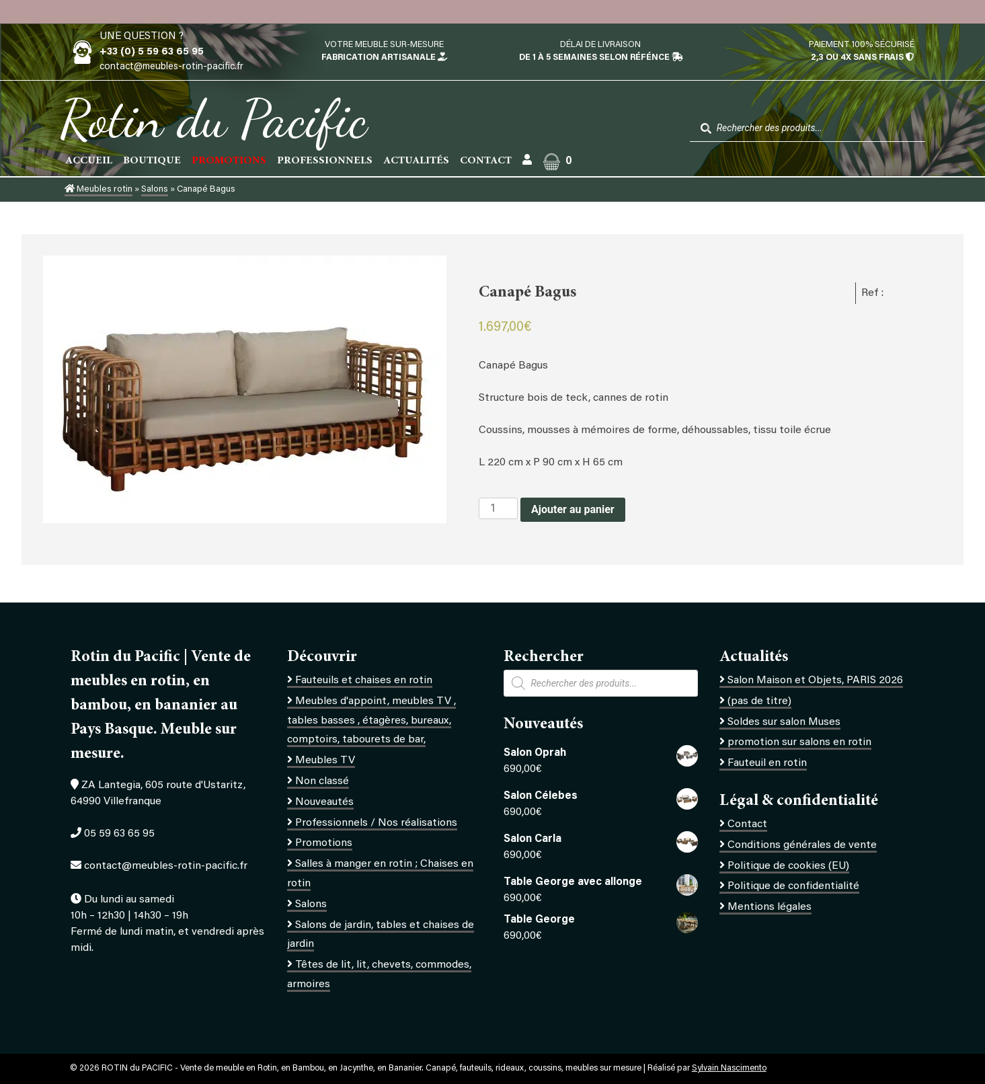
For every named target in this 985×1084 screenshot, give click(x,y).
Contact (486, 160)
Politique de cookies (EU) (788, 866)
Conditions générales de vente (802, 845)
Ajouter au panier (573, 509)
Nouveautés (324, 802)
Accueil (88, 160)
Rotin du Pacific (213, 118)
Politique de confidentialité (793, 886)
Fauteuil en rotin (767, 763)
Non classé (322, 781)
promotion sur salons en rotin (799, 742)
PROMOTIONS (229, 160)
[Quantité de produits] (498, 508)
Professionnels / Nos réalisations (376, 823)
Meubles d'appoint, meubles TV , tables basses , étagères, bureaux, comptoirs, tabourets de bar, (371, 721)
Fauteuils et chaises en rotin (363, 680)
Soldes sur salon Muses (783, 722)
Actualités (416, 160)
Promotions (323, 843)
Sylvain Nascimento (729, 1068)
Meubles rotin (98, 189)
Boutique (152, 160)
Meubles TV (325, 760)
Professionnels (324, 160)
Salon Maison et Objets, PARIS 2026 (815, 680)
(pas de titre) (759, 701)
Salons (154, 189)
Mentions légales (769, 907)
